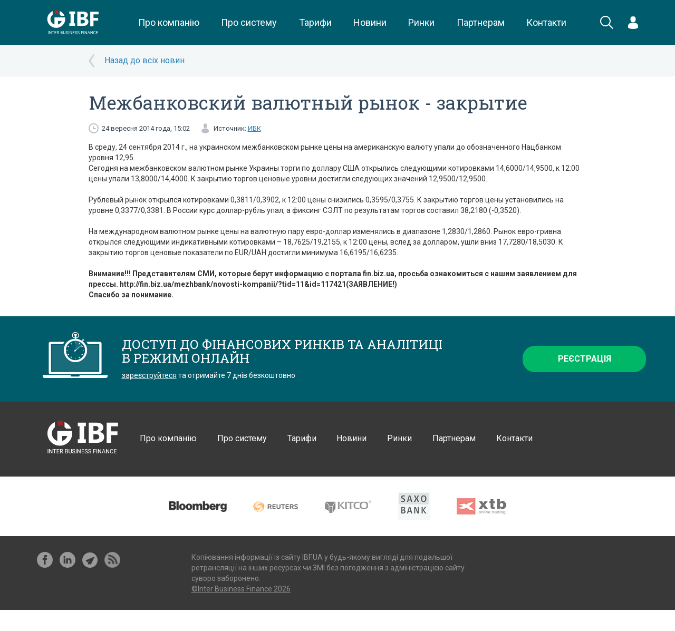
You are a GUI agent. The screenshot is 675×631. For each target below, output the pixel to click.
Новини (370, 22)
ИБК (254, 128)
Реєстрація (584, 359)
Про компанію (168, 22)
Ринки (421, 22)
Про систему (249, 22)
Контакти (546, 22)
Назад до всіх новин (144, 60)
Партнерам (481, 22)
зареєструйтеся (149, 375)
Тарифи (315, 22)
